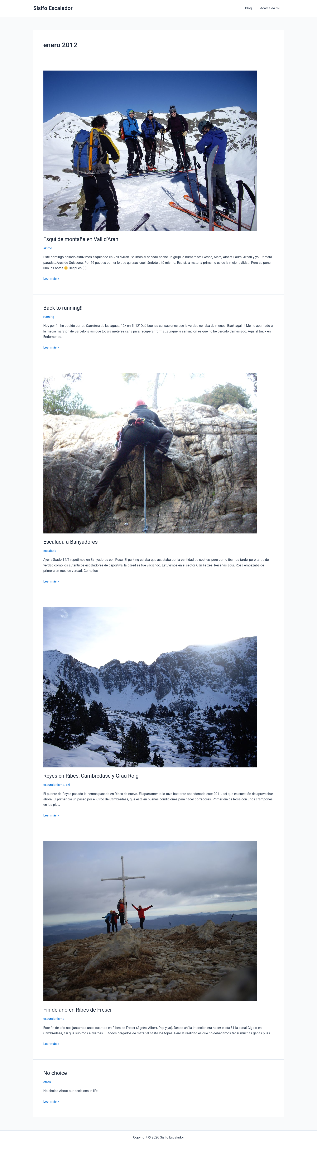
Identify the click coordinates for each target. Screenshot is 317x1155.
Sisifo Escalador (53, 8)
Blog (251, 8)
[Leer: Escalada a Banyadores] (150, 453)
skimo (47, 248)
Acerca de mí (270, 8)
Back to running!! (63, 308)
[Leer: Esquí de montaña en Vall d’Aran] (150, 150)
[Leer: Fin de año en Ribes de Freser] (150, 920)
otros (47, 1081)
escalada (50, 550)
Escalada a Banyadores (71, 541)
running (49, 316)
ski (69, 784)
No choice (55, 1072)
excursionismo (54, 784)
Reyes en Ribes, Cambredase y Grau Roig (92, 775)
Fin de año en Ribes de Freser (78, 1009)
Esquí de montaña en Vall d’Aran (82, 239)
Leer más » (51, 278)
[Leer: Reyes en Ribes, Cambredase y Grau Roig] (150, 687)
